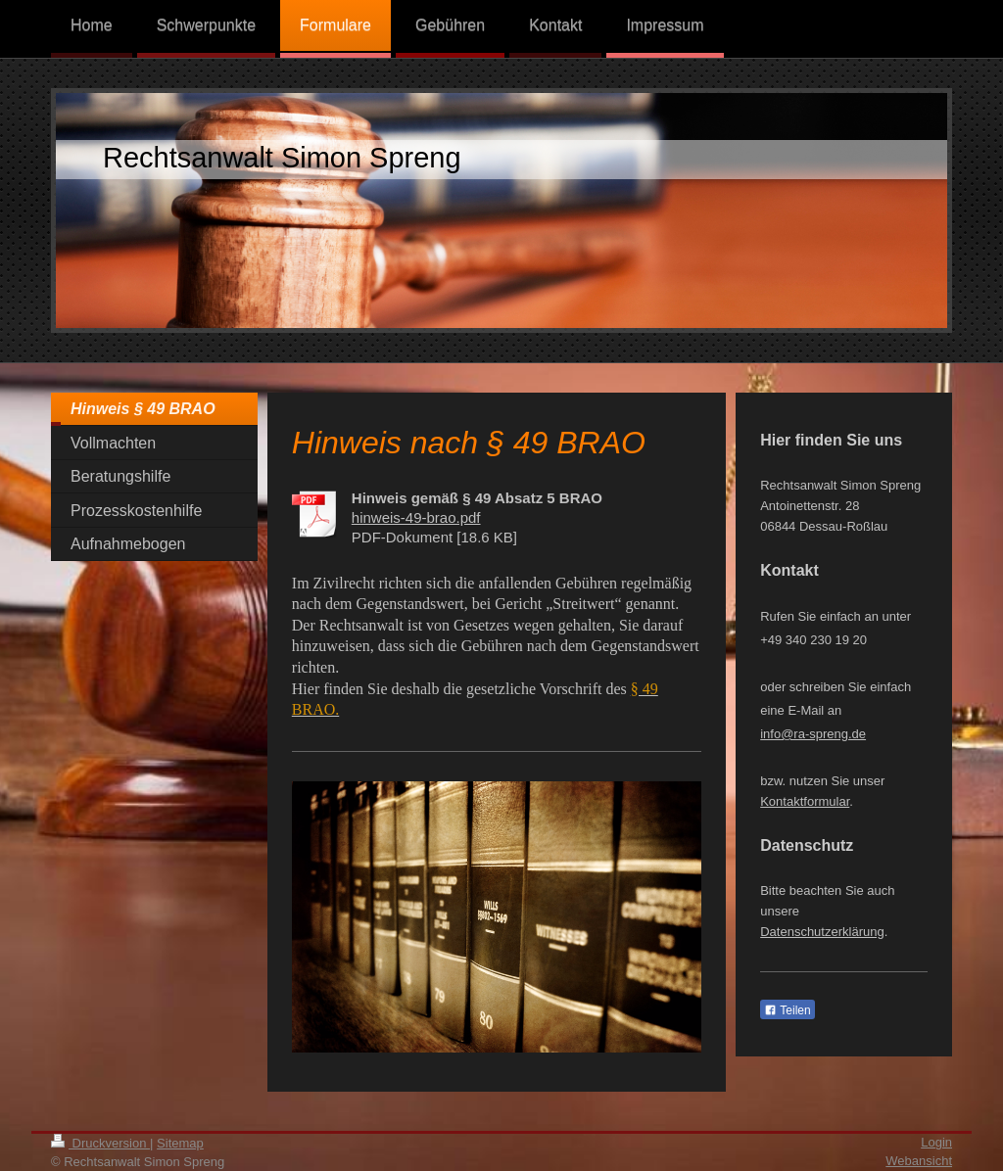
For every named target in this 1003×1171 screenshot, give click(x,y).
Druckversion (100, 1143)
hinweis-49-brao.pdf (416, 517)
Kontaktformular (804, 801)
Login (936, 1142)
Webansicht (918, 1160)
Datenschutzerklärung (822, 931)
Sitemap (180, 1143)
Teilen (787, 1010)
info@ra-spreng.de (813, 733)
